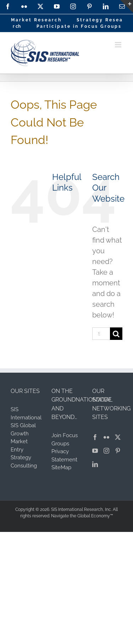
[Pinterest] (118, 451)
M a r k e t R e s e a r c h (36, 19)
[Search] (116, 333)
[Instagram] (106, 451)
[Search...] (101, 333)
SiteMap (61, 467)
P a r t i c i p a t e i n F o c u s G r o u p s (79, 26)
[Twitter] (118, 437)
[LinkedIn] (95, 464)
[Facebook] (95, 437)
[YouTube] (95, 451)
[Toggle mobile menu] (118, 44)
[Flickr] (106, 437)
